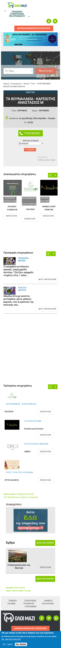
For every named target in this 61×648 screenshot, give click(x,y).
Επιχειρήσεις (16, 84)
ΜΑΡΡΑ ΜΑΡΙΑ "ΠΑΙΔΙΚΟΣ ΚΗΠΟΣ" (18, 494)
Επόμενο (55, 175)
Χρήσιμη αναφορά (30, 140)
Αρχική (6, 84)
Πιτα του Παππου (22, 289)
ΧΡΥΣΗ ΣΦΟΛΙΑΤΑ (12, 480)
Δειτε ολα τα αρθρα (45, 543)
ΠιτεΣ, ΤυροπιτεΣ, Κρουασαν (19, 472)
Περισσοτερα (11, 216)
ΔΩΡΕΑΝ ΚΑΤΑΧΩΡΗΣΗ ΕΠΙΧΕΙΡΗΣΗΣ (30, 628)
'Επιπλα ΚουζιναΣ (32, 421)
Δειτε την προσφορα (47, 279)
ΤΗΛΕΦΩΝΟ (32, 133)
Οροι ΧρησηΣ (48, 603)
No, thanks (21, 644)
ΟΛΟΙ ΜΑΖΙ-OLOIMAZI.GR (12, 208)
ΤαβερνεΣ (30, 92)
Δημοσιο (48, 601)
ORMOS (27, 452)
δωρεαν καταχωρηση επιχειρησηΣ (34, 28)
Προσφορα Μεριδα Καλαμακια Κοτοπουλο (24, 259)
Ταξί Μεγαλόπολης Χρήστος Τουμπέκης (20, 497)
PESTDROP (30, 209)
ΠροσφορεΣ (28, 603)
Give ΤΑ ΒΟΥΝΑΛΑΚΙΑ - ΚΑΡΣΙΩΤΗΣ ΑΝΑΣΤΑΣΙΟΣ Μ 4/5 (45, 157)
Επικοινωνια (30, 606)
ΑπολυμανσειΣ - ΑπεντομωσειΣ (29, 201)
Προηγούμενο (50, 175)
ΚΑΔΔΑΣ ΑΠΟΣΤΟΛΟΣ (15, 588)
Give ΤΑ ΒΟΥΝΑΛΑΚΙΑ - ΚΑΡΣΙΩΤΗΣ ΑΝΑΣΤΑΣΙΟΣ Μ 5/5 (47, 157)
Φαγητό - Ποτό (29, 84)
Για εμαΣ (11, 603)
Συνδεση (13, 601)
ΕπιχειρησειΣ (30, 601)
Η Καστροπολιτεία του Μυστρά (19, 566)
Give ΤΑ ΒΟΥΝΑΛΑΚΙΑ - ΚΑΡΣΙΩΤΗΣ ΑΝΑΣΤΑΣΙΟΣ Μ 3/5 (42, 157)
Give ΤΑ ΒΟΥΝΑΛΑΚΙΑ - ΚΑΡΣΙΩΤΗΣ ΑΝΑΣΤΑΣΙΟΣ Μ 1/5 (38, 157)
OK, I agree (8, 644)
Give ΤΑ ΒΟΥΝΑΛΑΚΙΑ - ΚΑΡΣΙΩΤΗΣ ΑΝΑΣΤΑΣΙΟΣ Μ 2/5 (40, 157)
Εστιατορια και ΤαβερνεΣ (36, 444)
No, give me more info (11, 639)
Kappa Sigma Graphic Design (18, 590)
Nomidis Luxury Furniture (49, 208)
